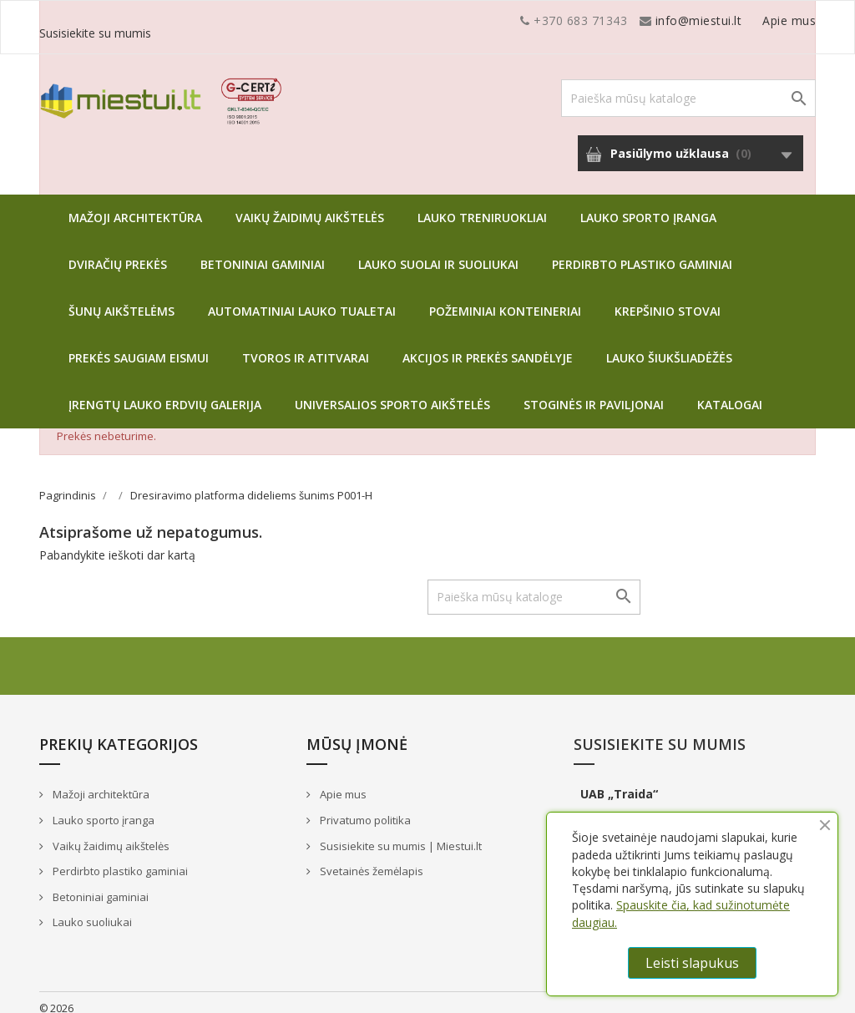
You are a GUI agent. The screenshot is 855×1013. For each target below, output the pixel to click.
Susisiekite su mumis (756, 20)
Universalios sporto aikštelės (392, 392)
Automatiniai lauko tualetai (302, 298)
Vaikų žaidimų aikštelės (309, 205)
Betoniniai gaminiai (262, 252)
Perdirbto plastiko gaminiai (642, 252)
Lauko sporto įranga (648, 205)
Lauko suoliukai (91, 909)
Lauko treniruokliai (482, 205)
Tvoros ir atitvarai (305, 345)
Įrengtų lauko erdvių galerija (164, 392)
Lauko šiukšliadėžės (669, 345)
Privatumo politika (364, 807)
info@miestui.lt (206, 20)
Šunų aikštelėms (121, 298)
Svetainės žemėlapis (370, 858)
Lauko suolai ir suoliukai (438, 252)
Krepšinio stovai (668, 298)
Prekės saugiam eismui (138, 345)
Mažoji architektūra (135, 205)
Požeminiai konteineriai (505, 298)
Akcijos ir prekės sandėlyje (487, 345)
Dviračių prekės (117, 252)
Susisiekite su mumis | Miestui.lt (399, 833)
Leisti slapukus (692, 963)
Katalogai (729, 392)
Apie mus (656, 20)
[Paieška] (688, 85)
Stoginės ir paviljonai (594, 392)
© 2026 (56, 996)
